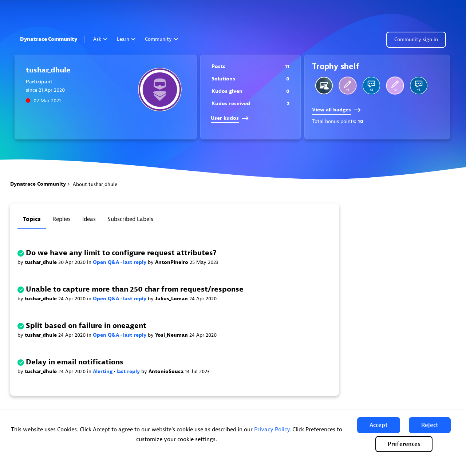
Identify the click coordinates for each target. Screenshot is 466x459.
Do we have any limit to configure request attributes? (121, 252)
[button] (378, 425)
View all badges (336, 110)
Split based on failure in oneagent (86, 325)
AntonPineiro (172, 262)
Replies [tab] (61, 219)
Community (161, 39)
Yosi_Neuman (172, 335)
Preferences (404, 444)
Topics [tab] (32, 219)
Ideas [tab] (89, 219)
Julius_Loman (172, 299)
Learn (126, 39)
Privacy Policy (271, 429)
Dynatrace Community (48, 39)
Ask (100, 39)
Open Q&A (107, 262)
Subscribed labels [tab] (130, 219)
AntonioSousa (167, 371)
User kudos (230, 118)
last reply (135, 262)
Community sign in (416, 39)
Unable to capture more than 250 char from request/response (135, 289)
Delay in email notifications (74, 362)
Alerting (103, 371)
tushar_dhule (41, 262)
